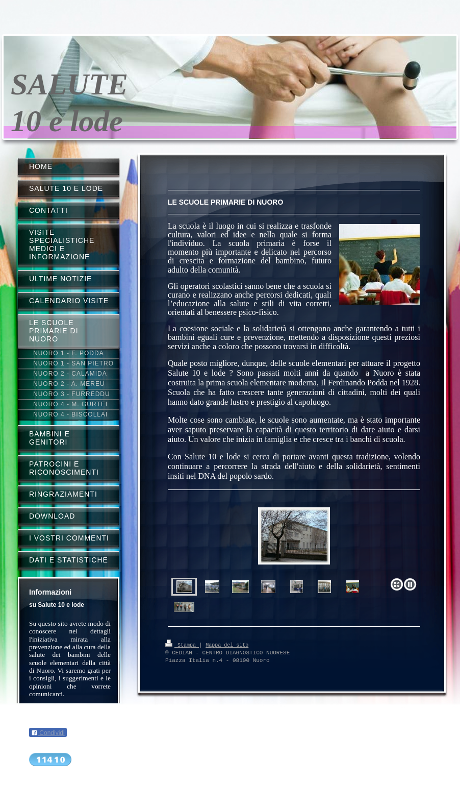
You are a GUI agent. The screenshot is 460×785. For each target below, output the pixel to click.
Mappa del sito (227, 644)
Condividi (48, 733)
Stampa (182, 644)
